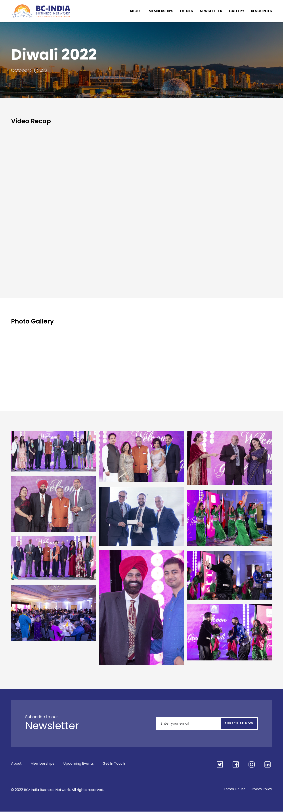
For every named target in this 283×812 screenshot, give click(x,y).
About (136, 10)
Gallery (236, 10)
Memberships (161, 10)
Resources (261, 10)
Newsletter (211, 10)
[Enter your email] (207, 723)
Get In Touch (114, 764)
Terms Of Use (231, 789)
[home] (40, 11)
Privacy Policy (260, 789)
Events (186, 10)
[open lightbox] (53, 453)
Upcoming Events (78, 764)
